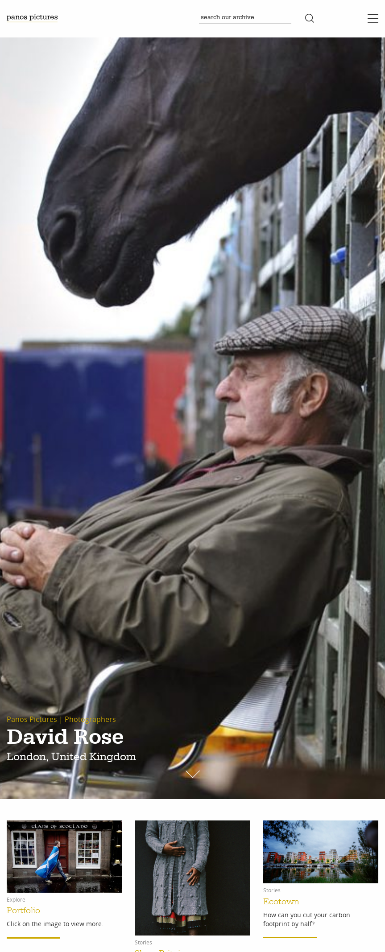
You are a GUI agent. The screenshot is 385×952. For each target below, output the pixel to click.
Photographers (90, 719)
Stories (143, 942)
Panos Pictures (32, 719)
